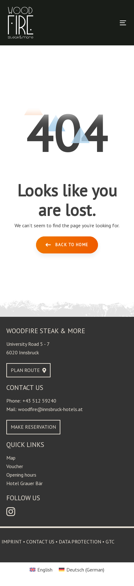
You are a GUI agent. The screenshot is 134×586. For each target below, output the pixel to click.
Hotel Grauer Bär (24, 483)
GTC (110, 541)
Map (10, 458)
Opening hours (21, 475)
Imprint (12, 541)
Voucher (14, 466)
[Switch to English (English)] (41, 569)
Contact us (40, 541)
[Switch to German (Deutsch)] (81, 569)
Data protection (80, 541)
